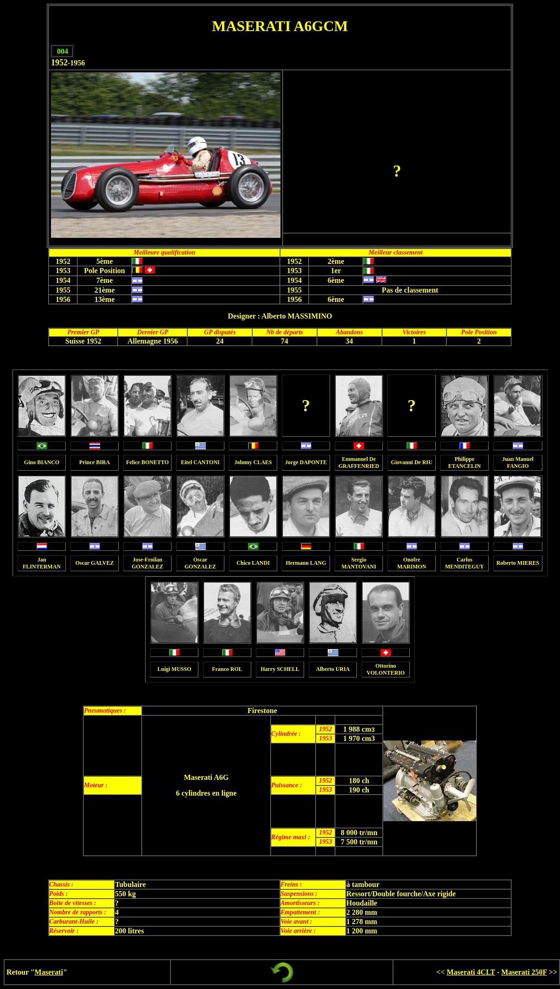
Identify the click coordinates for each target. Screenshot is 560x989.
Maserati (49, 972)
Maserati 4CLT (471, 972)
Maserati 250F (524, 972)
